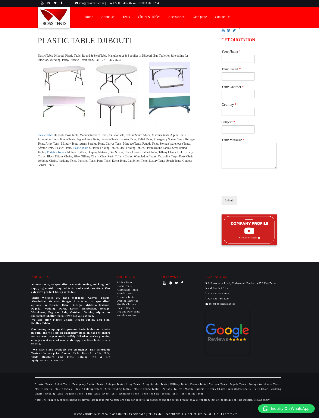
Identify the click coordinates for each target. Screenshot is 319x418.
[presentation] (254, 189)
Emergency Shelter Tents (88, 384)
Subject (228, 122)
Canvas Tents (198, 384)
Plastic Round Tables (147, 388)
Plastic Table (46, 135)
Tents (126, 17)
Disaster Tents (44, 384)
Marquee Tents (218, 384)
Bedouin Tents (125, 297)
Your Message (233, 140)
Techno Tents (170, 393)
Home (89, 17)
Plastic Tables (64, 388)
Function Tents (74, 393)
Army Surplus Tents (155, 384)
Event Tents (110, 393)
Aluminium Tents (127, 289)
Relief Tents (63, 384)
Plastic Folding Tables (89, 388)
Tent (200, 393)
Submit (229, 200)
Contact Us (222, 17)
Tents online (187, 393)
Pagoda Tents (125, 293)
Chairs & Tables (149, 17)
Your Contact (233, 87)
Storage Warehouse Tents (265, 384)
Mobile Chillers (126, 304)
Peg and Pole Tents (128, 311)
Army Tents (133, 384)
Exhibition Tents (129, 393)
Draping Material (127, 300)
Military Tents (179, 384)
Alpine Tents (124, 282)
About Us (108, 17)
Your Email (231, 69)
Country (229, 104)
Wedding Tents (54, 393)
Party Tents (93, 393)
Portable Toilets (56, 152)
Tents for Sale (150, 393)
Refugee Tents (115, 384)
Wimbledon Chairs (240, 388)
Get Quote (200, 17)
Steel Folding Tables (118, 388)
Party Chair (261, 388)
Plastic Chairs (125, 308)
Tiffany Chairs (216, 388)
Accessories (176, 17)
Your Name (231, 51)
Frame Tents (124, 286)
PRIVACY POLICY (52, 360)
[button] (286, 408)
